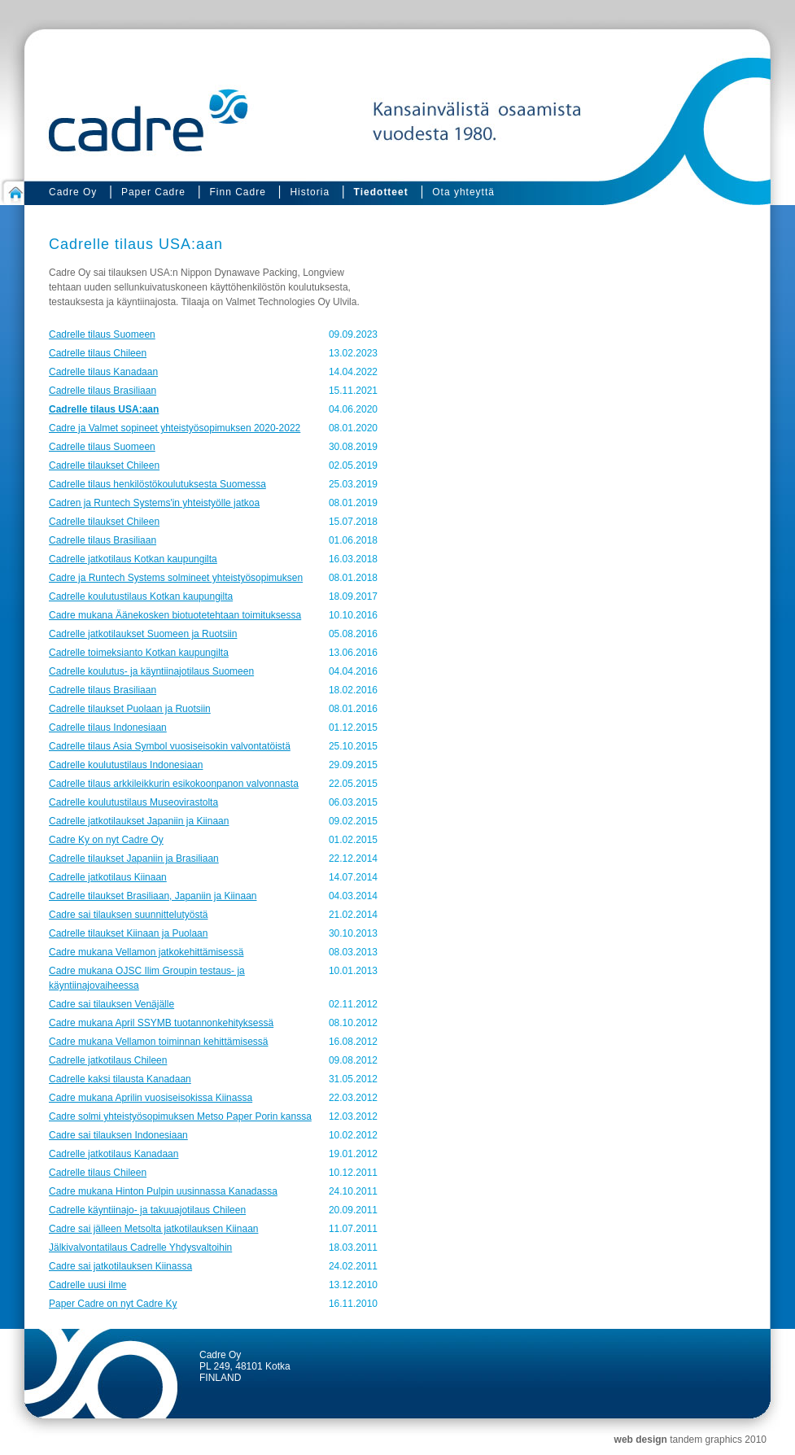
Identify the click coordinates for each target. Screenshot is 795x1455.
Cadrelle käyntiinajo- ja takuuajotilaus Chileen (147, 1210)
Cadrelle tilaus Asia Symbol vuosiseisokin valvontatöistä (169, 746)
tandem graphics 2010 (718, 1439)
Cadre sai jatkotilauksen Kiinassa (120, 1266)
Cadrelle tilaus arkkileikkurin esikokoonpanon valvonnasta (174, 783)
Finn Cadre (237, 192)
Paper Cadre (153, 192)
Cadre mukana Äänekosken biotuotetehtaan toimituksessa (175, 615)
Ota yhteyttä (463, 192)
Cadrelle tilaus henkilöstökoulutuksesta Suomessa (157, 484)
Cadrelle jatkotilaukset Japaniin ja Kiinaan (139, 821)
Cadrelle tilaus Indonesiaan (108, 727)
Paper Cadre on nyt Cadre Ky (113, 1303)
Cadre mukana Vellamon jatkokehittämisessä (146, 952)
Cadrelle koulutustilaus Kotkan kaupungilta (141, 596)
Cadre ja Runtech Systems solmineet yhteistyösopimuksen (176, 577)
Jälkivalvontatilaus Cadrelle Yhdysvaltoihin (140, 1247)
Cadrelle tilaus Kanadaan (103, 372)
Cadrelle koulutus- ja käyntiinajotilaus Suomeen (151, 671)
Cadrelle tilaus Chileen (97, 353)
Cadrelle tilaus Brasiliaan (102, 390)
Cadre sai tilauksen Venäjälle (111, 1004)
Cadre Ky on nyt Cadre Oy (106, 839)
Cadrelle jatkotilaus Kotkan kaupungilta (133, 559)
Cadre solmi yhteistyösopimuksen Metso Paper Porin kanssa (180, 1116)
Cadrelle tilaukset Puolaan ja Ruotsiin (130, 708)
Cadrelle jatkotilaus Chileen (108, 1060)
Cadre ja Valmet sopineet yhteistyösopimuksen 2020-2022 (174, 428)
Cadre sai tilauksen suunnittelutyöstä (128, 914)
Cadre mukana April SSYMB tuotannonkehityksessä (161, 1023)
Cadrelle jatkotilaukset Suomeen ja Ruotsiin (143, 634)
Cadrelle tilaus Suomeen (102, 334)
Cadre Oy (73, 192)
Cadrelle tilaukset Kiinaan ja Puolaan (128, 933)
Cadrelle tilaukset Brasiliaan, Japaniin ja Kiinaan (152, 896)
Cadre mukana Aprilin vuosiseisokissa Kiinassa (150, 1097)
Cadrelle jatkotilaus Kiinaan (108, 877)
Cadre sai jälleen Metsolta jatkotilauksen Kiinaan (153, 1228)
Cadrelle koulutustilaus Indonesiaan (126, 765)
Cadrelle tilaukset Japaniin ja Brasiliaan (134, 858)
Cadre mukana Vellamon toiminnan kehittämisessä (158, 1041)
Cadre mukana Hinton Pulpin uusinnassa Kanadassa (163, 1191)
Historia (310, 192)
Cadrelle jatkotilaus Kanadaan (113, 1154)
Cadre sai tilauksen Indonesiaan (118, 1135)
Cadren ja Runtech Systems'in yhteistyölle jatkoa (154, 503)
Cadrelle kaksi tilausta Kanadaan (120, 1079)
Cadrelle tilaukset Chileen (104, 465)
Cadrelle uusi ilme (87, 1285)
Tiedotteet (381, 192)
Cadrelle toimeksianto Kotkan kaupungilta (139, 652)
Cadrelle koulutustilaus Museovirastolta (133, 802)
